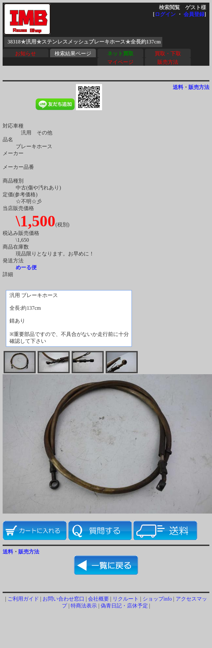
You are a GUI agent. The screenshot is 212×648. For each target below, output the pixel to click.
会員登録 (194, 14)
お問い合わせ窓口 (63, 599)
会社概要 (98, 599)
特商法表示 (84, 605)
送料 (178, 87)
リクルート (126, 599)
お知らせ (25, 53)
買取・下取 (168, 53)
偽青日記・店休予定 (124, 605)
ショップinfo (157, 599)
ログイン (165, 14)
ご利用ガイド (23, 599)
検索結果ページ (73, 53)
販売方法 (167, 62)
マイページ (120, 62)
